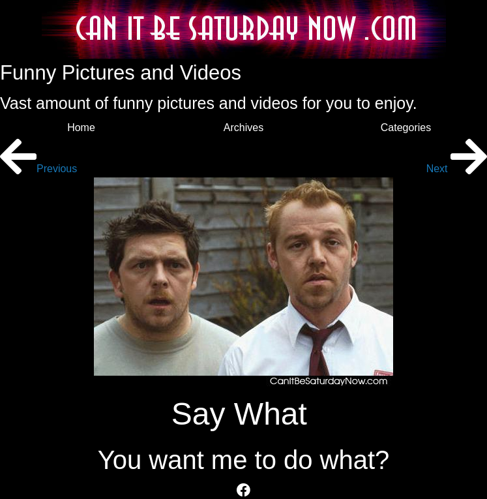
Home (81, 127)
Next (456, 168)
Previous (38, 168)
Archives (243, 127)
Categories (406, 127)
